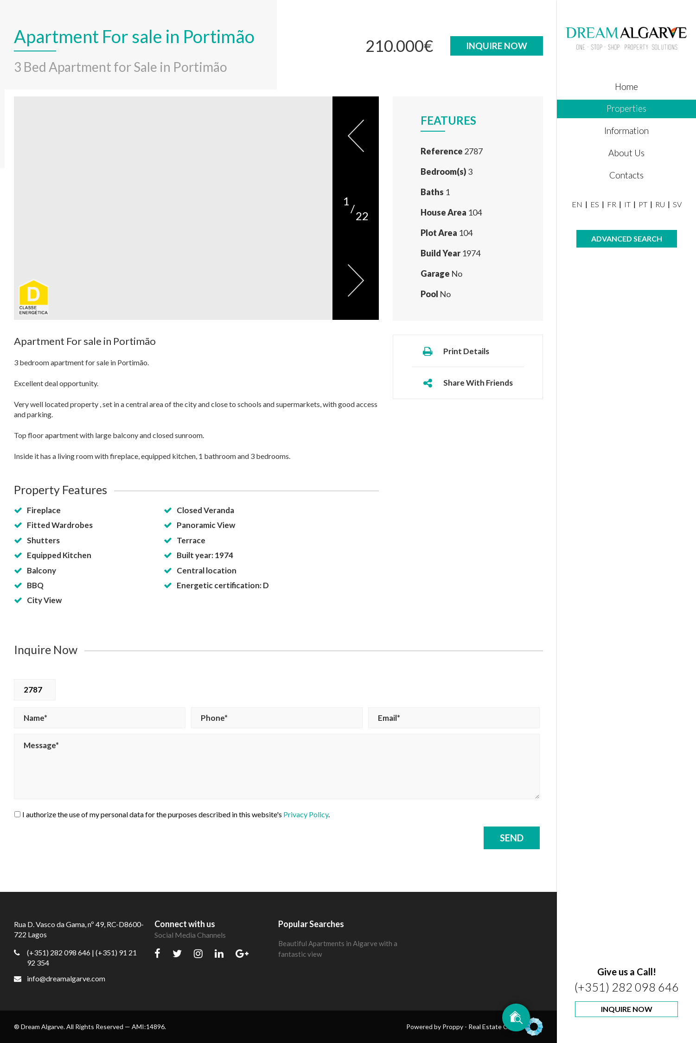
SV (677, 204)
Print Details (455, 351)
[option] (173, 207)
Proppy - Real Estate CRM (492, 1026)
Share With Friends (467, 383)
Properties (626, 108)
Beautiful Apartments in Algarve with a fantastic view (337, 948)
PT (643, 204)
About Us (626, 152)
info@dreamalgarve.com (59, 978)
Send (512, 837)
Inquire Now (626, 1009)
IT (627, 204)
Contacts (626, 175)
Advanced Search (626, 238)
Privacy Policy (305, 814)
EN (577, 204)
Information (626, 130)
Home (626, 86)
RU (660, 204)
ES (594, 204)
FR (611, 204)
